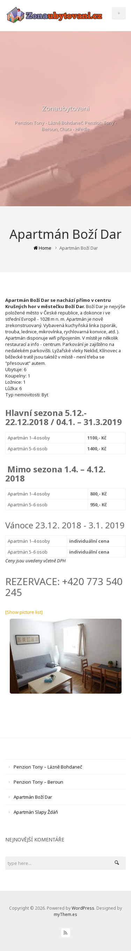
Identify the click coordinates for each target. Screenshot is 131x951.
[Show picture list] (24, 612)
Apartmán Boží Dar (33, 797)
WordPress (83, 908)
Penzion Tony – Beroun (38, 782)
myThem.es (65, 914)
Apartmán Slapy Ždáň (36, 812)
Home (42, 248)
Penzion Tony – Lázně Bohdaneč (48, 767)
